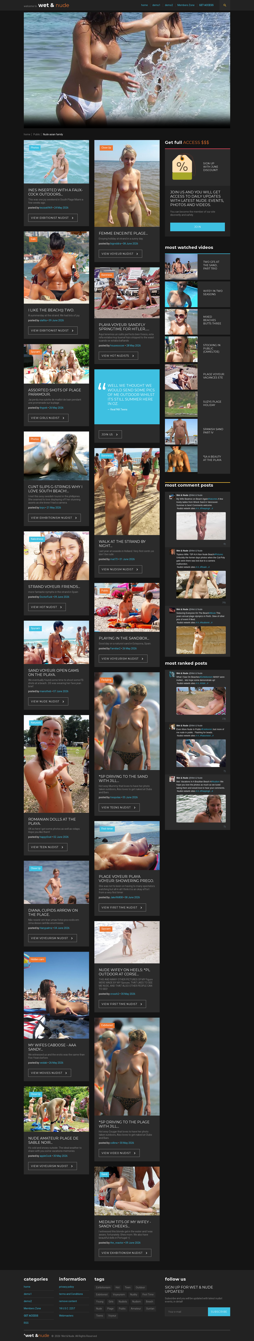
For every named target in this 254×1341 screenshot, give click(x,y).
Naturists (36, 722)
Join (197, 226)
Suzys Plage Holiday (212, 403)
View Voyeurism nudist (49, 938)
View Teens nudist (116, 807)
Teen (128, 1287)
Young (99, 1301)
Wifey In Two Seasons (213, 292)
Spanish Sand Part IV (213, 431)
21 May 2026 (54, 507)
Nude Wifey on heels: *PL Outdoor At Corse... (124, 972)
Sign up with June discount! (210, 167)
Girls (111, 1301)
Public (36, 134)
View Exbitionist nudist (50, 217)
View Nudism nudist (117, 569)
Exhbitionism (103, 1287)
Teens (99, 1315)
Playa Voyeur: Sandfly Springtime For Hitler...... (124, 327)
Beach (149, 1301)
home (144, 5)
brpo (42, 507)
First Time (148, 1294)
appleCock (45, 1155)
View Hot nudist (44, 607)
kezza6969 (46, 207)
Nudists (123, 1301)
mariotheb (45, 691)
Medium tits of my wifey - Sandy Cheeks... (125, 1224)
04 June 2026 (61, 928)
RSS (26, 1322)
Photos (35, 147)
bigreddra (115, 243)
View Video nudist (116, 1152)
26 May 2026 (56, 407)
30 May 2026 (60, 1155)
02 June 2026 (61, 837)
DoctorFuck (46, 596)
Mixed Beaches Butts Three (212, 320)
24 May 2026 (61, 207)
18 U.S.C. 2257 (67, 1308)
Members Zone (186, 5)
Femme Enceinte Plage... (123, 233)
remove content (68, 1301)
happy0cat (46, 837)
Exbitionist (107, 1025)
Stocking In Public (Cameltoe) (211, 348)
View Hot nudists (115, 355)
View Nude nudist (45, 701)
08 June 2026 (130, 243)
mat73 (114, 559)
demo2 (169, 5)
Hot (118, 1287)
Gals (33, 239)
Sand (104, 1174)
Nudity (133, 1294)
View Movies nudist (46, 1073)
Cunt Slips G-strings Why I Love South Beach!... (55, 489)
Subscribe (219, 1311)
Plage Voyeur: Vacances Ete (214, 376)
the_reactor (116, 1242)
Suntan (150, 1308)
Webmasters (66, 1315)
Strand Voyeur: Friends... (54, 587)
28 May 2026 (133, 345)
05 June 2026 (130, 797)
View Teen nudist (44, 847)
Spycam (35, 351)
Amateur (136, 1308)
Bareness (106, 275)
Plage (110, 1308)
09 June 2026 (56, 320)
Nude (99, 1308)
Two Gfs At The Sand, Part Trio (211, 265)
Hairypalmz (46, 928)
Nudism (136, 1301)
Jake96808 (116, 897)
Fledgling (106, 679)
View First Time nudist (119, 907)
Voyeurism (119, 1294)
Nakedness (37, 539)
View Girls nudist (45, 418)
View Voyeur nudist (117, 253)
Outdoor (140, 1287)
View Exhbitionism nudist (51, 517)
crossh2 (114, 993)
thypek (43, 407)
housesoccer (117, 345)
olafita (43, 320)
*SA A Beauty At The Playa (212, 458)
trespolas (115, 797)
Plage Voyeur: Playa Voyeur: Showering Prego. (126, 878)
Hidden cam (37, 959)
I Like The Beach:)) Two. (51, 310)
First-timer (107, 828)
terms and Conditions (71, 1294)
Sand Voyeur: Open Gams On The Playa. (53, 672)
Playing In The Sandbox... (124, 638)
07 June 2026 (60, 691)
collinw (114, 1142)
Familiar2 (115, 648)
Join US (107, 434)
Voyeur (112, 1315)
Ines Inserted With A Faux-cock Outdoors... (55, 192)
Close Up (36, 868)
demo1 (156, 5)
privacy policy (66, 1286)
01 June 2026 (127, 559)
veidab (43, 1062)
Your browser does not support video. (127, 70)
